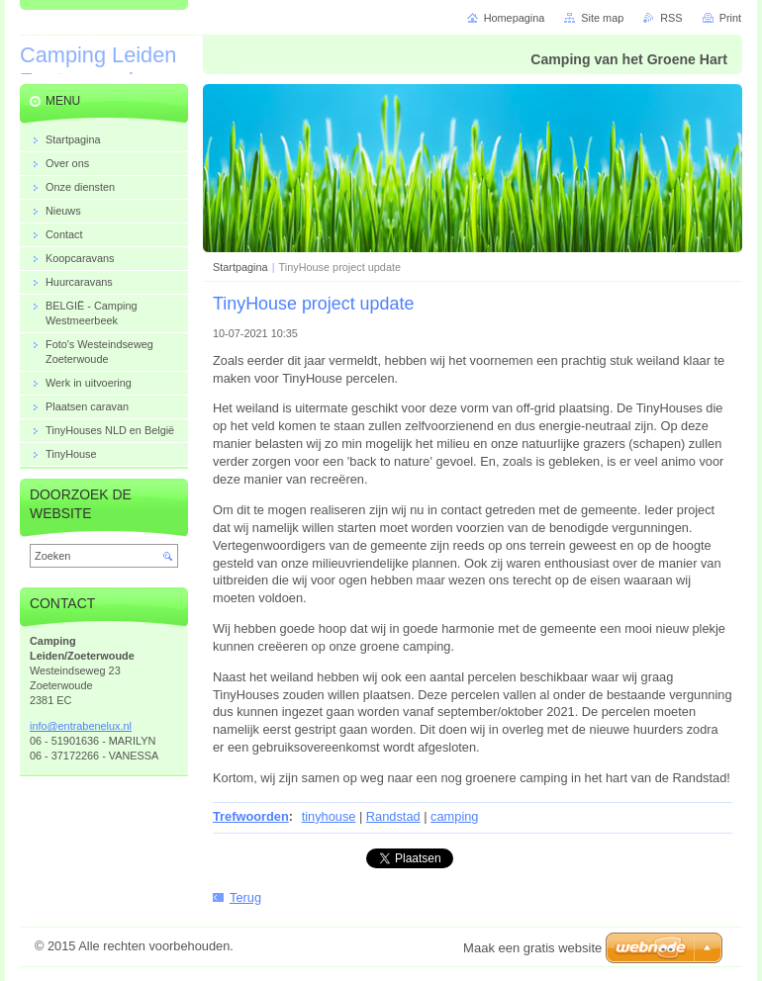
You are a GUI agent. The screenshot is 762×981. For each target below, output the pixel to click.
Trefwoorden (251, 816)
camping (454, 816)
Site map (602, 18)
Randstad (393, 816)
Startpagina (240, 267)
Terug (245, 897)
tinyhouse (329, 816)
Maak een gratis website (532, 947)
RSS (671, 18)
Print (730, 18)
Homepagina (514, 18)
